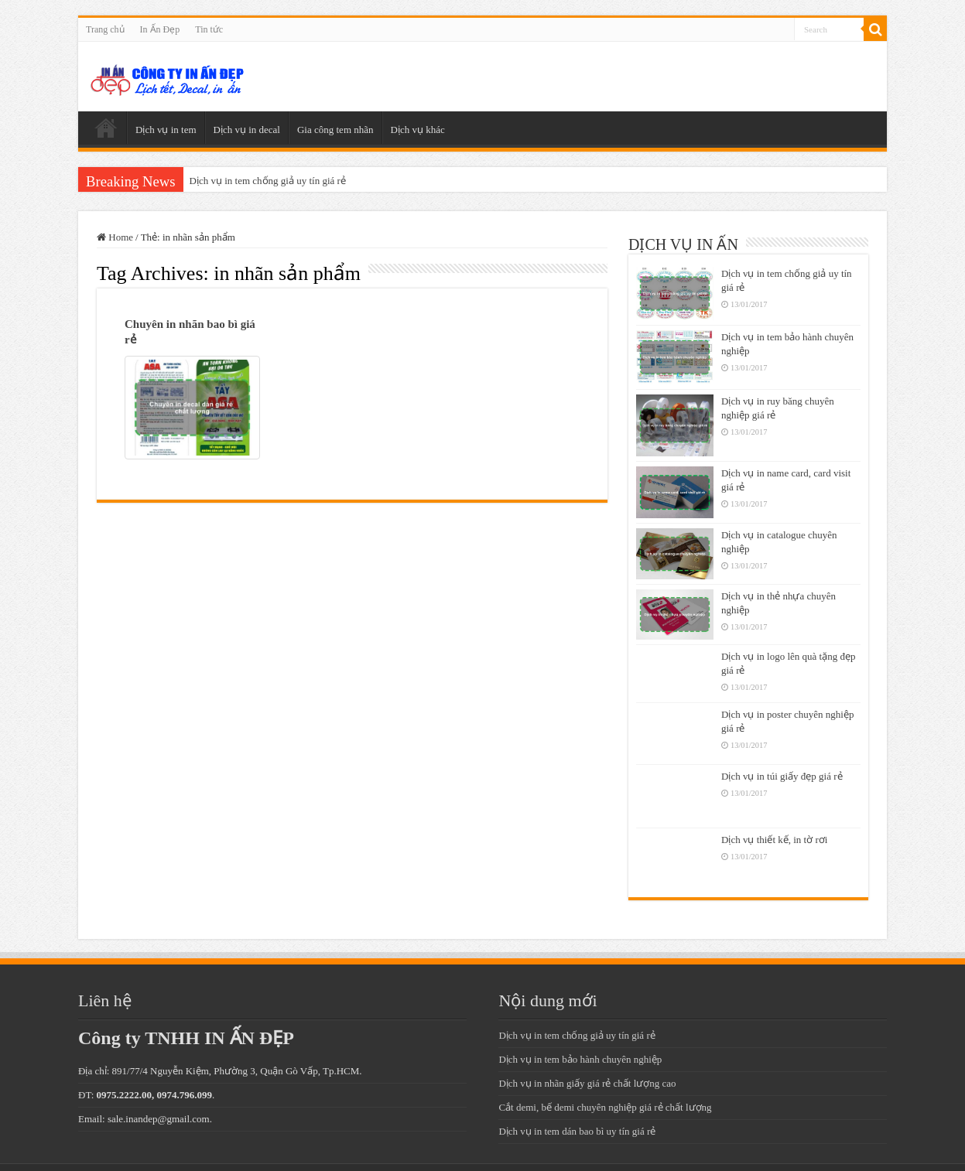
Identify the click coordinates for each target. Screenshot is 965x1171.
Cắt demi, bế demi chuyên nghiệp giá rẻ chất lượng (604, 1107)
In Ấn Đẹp (160, 29)
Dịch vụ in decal (247, 129)
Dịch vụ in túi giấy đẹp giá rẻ (782, 776)
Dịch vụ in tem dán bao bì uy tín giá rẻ (576, 1131)
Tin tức (209, 29)
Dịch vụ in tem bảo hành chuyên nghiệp (580, 1059)
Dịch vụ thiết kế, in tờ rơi (774, 839)
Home (115, 237)
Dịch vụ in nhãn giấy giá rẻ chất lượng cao (587, 1083)
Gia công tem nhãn (335, 129)
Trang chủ (105, 29)
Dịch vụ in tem (166, 129)
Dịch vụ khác (418, 129)
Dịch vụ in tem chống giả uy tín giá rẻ (268, 180)
